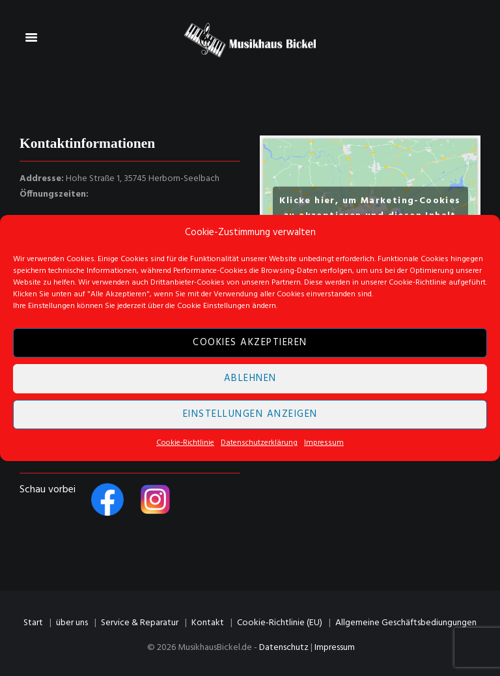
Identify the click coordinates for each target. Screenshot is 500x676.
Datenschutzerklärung (259, 442)
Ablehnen (250, 379)
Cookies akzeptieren (250, 343)
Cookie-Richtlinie (185, 442)
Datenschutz (284, 647)
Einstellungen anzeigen (250, 415)
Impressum (324, 442)
